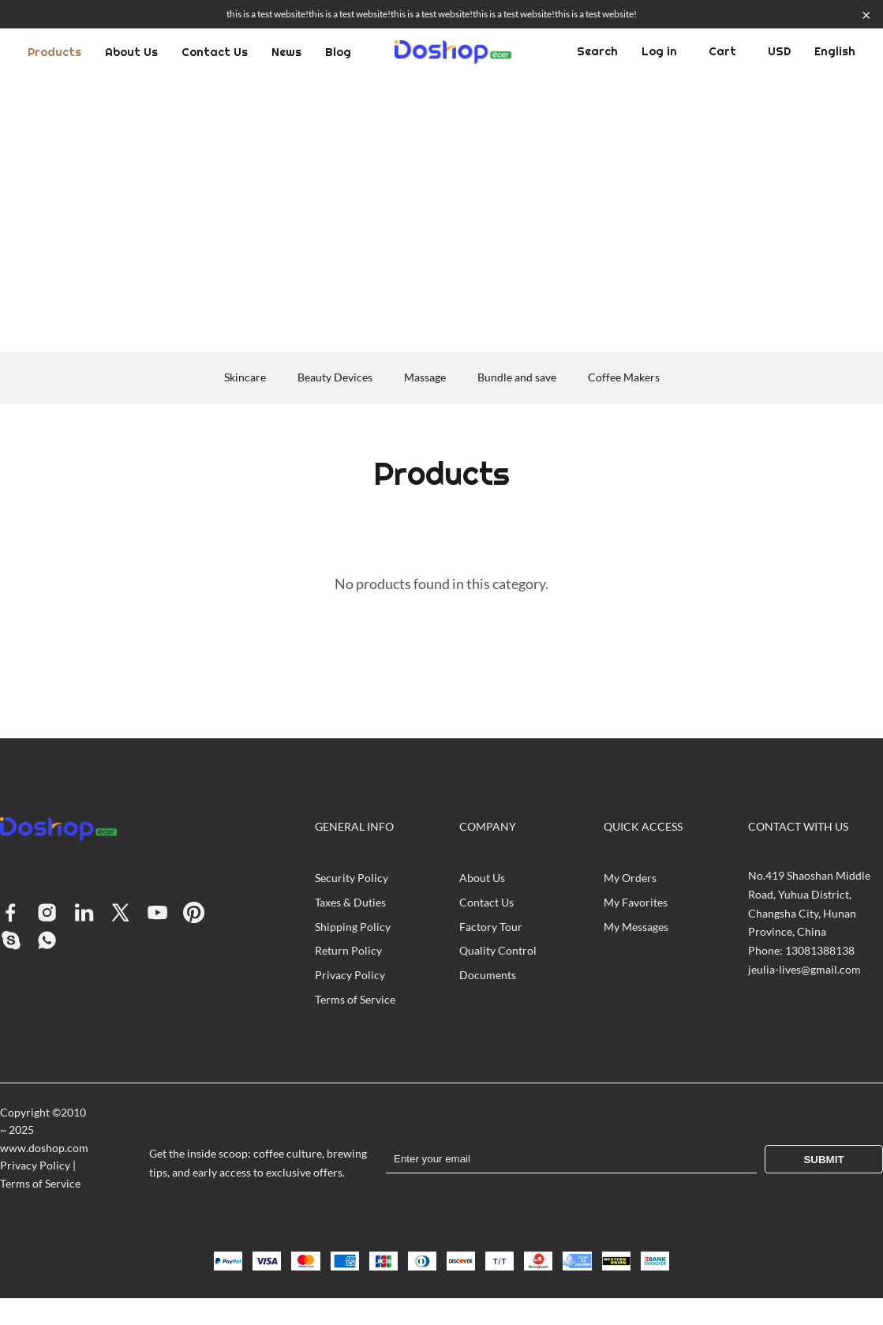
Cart (722, 51)
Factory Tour (490, 926)
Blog (338, 52)
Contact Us (214, 52)
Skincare (245, 377)
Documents (487, 975)
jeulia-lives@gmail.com (804, 969)
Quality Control (498, 950)
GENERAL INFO (354, 826)
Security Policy (351, 877)
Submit (823, 1159)
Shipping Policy (353, 926)
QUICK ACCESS (643, 826)
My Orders (630, 877)
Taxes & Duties (350, 902)
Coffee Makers (624, 377)
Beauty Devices (334, 377)
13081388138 (820, 950)
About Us (131, 52)
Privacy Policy (350, 975)
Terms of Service (355, 999)
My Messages (636, 926)
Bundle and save (516, 377)
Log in (659, 51)
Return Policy (348, 950)
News (286, 52)
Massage (425, 377)
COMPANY (487, 826)
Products (54, 52)
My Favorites (636, 902)
